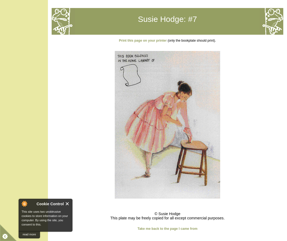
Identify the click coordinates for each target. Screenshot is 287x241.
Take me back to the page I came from (167, 229)
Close (67, 204)
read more (29, 234)
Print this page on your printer (143, 40)
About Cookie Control (24, 203)
